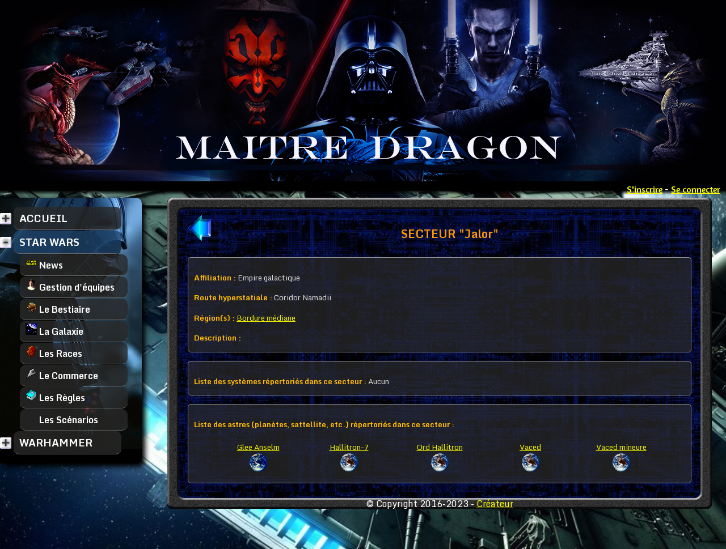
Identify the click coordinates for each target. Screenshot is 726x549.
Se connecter (695, 189)
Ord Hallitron (440, 447)
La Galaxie (54, 331)
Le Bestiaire (58, 309)
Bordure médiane (266, 318)
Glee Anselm (258, 447)
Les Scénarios (62, 419)
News (44, 265)
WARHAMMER (55, 442)
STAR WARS (49, 241)
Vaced (530, 447)
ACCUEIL (43, 218)
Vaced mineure (621, 447)
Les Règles (55, 397)
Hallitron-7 (349, 447)
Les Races (54, 353)
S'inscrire (644, 189)
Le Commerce (62, 375)
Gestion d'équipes (70, 287)
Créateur (494, 503)
